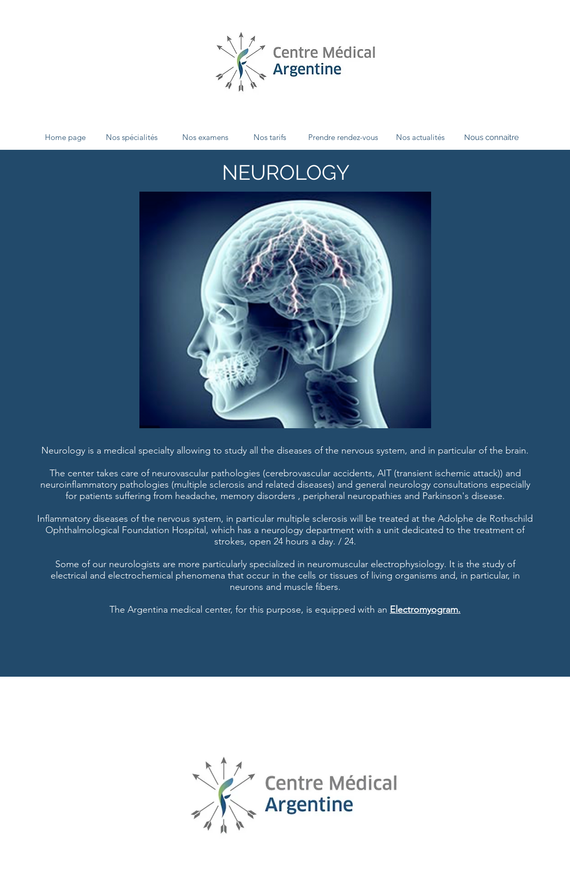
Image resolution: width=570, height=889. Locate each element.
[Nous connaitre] (491, 137)
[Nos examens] (205, 137)
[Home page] (65, 137)
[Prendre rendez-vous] (342, 137)
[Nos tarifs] (269, 137)
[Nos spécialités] (131, 137)
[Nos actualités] (420, 137)
